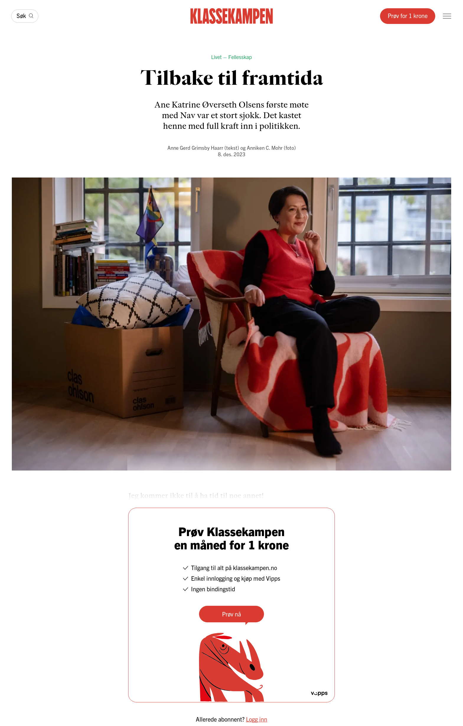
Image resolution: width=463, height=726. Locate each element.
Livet (216, 56)
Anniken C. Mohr (265, 147)
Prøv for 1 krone (408, 15)
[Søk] (24, 16)
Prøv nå (231, 614)
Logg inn (256, 719)
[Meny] (447, 16)
